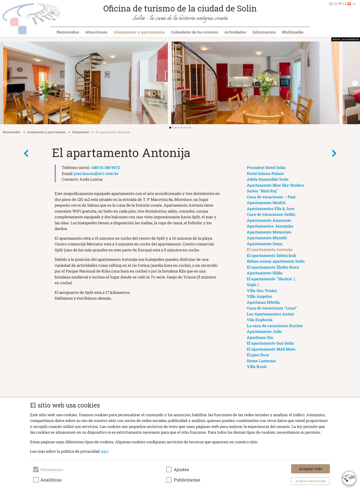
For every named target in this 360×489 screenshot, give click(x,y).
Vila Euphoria (260, 319)
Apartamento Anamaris (269, 220)
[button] (355, 83)
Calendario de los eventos (194, 32)
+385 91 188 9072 (105, 167)
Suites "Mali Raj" (262, 191)
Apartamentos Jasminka (270, 226)
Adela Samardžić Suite (268, 179)
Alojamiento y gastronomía (139, 32)
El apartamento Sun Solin (270, 343)
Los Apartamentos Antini (270, 314)
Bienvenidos (67, 32)
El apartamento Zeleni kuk (271, 255)
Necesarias (51, 469)
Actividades (235, 32)
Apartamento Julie (264, 331)
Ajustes (181, 469)
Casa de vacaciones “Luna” (272, 308)
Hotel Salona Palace (265, 173)
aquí (104, 451)
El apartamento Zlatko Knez (273, 267)
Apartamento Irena (264, 243)
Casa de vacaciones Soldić (271, 214)
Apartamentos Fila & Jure (270, 208)
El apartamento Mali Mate (271, 349)
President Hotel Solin (266, 167)
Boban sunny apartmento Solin (276, 261)
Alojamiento (80, 132)
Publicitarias (187, 480)
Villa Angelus (259, 296)
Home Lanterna (261, 360)
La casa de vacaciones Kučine (275, 325)
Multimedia (293, 32)
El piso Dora (258, 354)
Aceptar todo (310, 468)
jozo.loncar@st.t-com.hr (96, 173)
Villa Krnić (257, 366)
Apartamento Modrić (266, 202)
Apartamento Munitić (267, 237)
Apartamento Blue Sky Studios (275, 185)
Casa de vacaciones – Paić (271, 197)
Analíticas (51, 480)
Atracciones (96, 32)
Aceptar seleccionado (310, 481)
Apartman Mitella (263, 302)
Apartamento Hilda (264, 272)
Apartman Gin (260, 337)
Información (264, 32)
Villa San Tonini (262, 290)
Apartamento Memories (269, 232)
